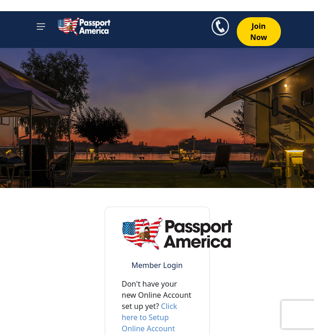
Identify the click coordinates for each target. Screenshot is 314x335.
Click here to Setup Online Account (149, 317)
